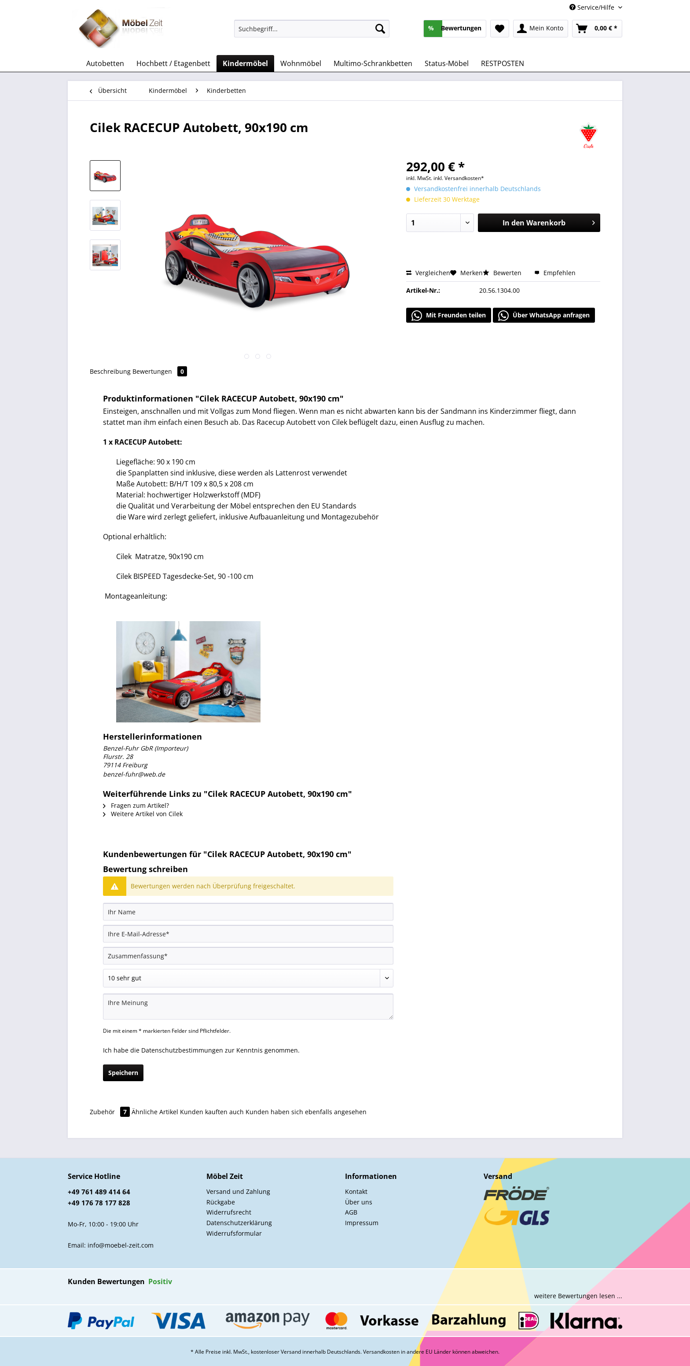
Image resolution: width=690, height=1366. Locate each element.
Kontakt (356, 1191)
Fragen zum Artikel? (136, 805)
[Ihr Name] (248, 911)
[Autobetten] (105, 63)
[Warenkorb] (597, 28)
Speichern (123, 1072)
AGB (351, 1212)
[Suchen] (380, 28)
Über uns (358, 1202)
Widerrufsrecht (228, 1212)
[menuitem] (311, 33)
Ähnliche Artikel (155, 1112)
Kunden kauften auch (212, 1112)
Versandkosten (381, 1351)
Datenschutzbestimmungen (182, 1050)
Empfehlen (555, 273)
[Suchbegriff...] (311, 28)
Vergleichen (428, 273)
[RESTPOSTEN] (502, 63)
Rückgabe (220, 1202)
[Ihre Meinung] (248, 1007)
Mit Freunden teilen (448, 315)
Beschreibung (110, 371)
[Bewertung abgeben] (248, 978)
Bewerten (503, 273)
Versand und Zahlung (238, 1191)
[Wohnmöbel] (300, 63)
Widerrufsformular (234, 1233)
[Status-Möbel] (446, 63)
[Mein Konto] (540, 28)
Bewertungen (159, 371)
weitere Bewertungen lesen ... (578, 1296)
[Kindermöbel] (245, 63)
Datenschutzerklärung (239, 1223)
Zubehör (111, 1112)
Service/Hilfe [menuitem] (592, 7)
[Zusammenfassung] (248, 956)
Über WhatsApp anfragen (544, 315)
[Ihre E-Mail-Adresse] (248, 934)
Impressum (361, 1223)
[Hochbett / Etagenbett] (173, 63)
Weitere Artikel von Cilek (143, 814)
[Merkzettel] (499, 28)
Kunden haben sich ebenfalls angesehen (306, 1112)
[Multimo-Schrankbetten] (372, 63)
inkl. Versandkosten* (458, 178)
